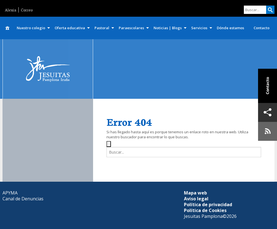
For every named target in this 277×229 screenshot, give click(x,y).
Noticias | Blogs (168, 27)
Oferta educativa (70, 27)
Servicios (199, 27)
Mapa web (195, 193)
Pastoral (101, 27)
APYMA (10, 193)
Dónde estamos (230, 27)
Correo (27, 10)
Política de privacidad (208, 204)
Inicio (7, 28)
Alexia (10, 10)
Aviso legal (196, 199)
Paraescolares (131, 27)
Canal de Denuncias (23, 199)
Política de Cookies (205, 210)
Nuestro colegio (31, 27)
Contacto (261, 27)
